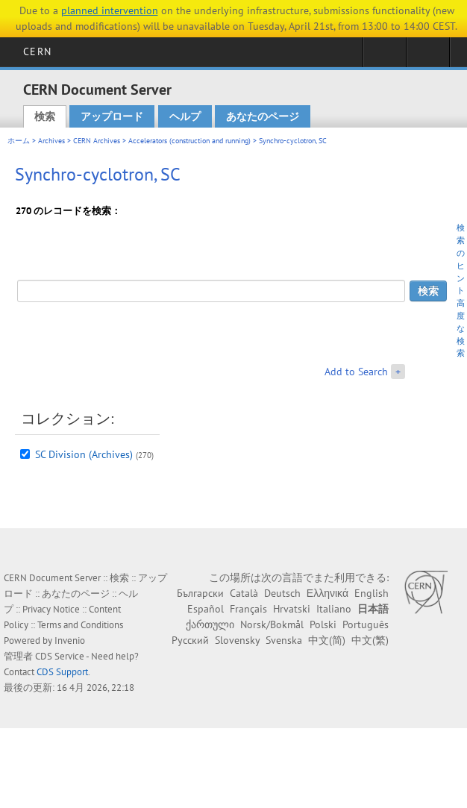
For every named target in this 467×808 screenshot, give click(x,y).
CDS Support (62, 671)
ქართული (210, 624)
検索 (44, 116)
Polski (323, 624)
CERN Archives (96, 140)
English (371, 593)
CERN (37, 51)
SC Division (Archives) (84, 454)
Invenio (69, 640)
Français (248, 609)
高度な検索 (461, 328)
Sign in (384, 56)
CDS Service (59, 656)
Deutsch (282, 593)
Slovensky (237, 640)
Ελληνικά (327, 593)
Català (244, 593)
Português (365, 624)
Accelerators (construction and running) (189, 140)
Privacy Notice (51, 609)
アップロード (112, 116)
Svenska (284, 640)
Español (205, 609)
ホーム (18, 140)
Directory (428, 56)
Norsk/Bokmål (272, 624)
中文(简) (326, 640)
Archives (51, 140)
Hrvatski (291, 609)
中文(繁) (370, 640)
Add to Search (356, 371)
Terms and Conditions (80, 624)
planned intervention (109, 10)
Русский (190, 640)
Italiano (333, 609)
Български (200, 593)
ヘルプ (185, 116)
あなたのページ (262, 116)
